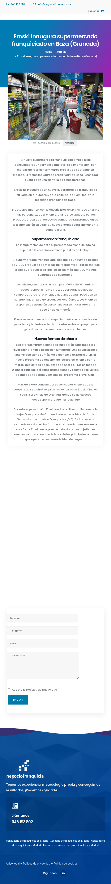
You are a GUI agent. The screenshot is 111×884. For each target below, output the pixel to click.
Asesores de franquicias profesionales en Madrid (71, 845)
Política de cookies (65, 863)
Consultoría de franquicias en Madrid (27, 840)
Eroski (18, 190)
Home (48, 51)
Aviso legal (13, 863)
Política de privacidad (41, 690)
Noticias (60, 51)
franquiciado (64, 160)
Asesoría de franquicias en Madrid (69, 840)
